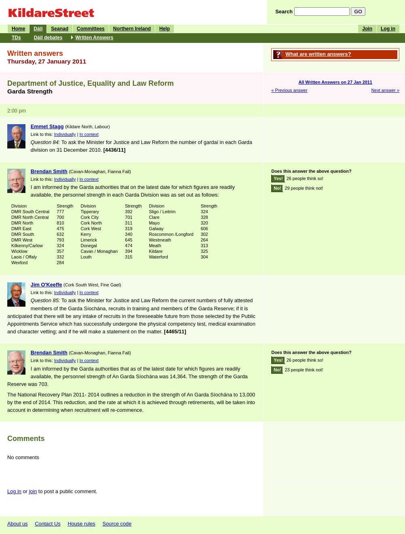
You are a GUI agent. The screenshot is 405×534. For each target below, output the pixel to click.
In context (89, 134)
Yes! (278, 178)
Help (164, 29)
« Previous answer (289, 90)
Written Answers (94, 37)
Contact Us (47, 524)
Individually (65, 134)
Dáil (38, 29)
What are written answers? (318, 54)
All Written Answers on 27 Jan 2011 (335, 82)
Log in (388, 29)
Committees (91, 29)
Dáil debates (48, 37)
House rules (81, 524)
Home (18, 29)
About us (17, 524)
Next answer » (385, 90)
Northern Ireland (132, 29)
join (33, 491)
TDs (16, 37)
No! (277, 188)
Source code (116, 524)
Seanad (59, 29)
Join (367, 29)
